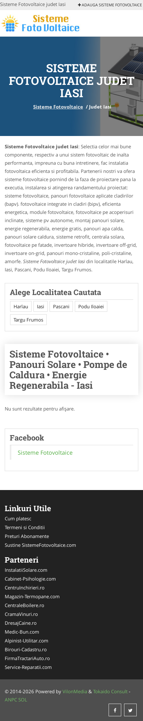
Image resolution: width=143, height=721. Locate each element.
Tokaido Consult (110, 691)
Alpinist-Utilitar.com (26, 640)
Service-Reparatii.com (28, 667)
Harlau (21, 306)
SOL (22, 699)
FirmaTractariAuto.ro (27, 658)
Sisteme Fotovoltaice (58, 106)
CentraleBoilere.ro (24, 605)
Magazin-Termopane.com (32, 596)
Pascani (61, 306)
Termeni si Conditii (25, 527)
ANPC (11, 699)
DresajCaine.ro (21, 623)
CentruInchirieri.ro (25, 587)
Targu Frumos (28, 319)
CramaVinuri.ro (21, 614)
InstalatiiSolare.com (26, 570)
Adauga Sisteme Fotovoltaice (110, 5)
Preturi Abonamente (27, 536)
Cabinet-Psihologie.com (30, 579)
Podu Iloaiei (91, 306)
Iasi (40, 306)
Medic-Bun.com (22, 632)
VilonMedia (75, 691)
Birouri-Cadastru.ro (26, 649)
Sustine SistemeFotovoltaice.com (40, 545)
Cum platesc (18, 518)
